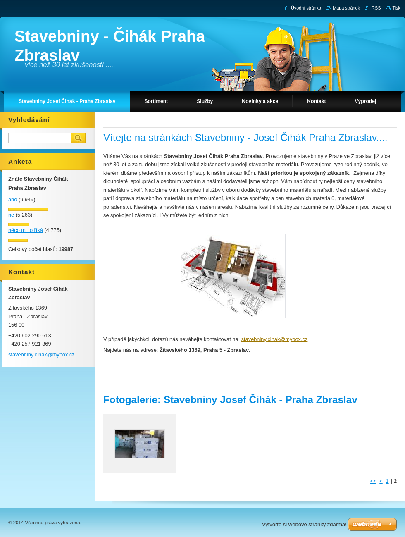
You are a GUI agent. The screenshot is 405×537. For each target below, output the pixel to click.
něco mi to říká (25, 230)
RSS (376, 7)
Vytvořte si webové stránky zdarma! (304, 524)
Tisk (396, 7)
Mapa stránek (346, 7)
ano (13, 199)
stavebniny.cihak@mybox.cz (274, 339)
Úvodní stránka (306, 7)
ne (12, 215)
